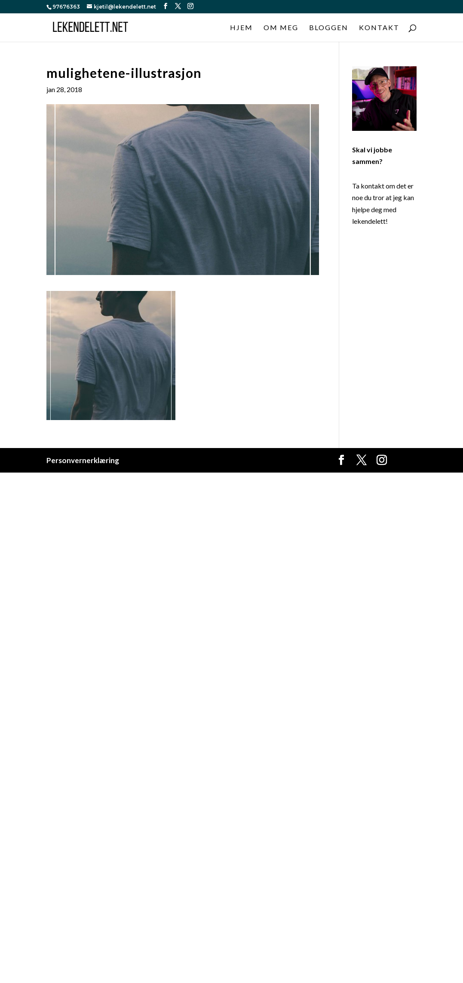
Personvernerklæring (82, 460)
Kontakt (379, 28)
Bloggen (328, 28)
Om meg (281, 28)
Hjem (241, 28)
